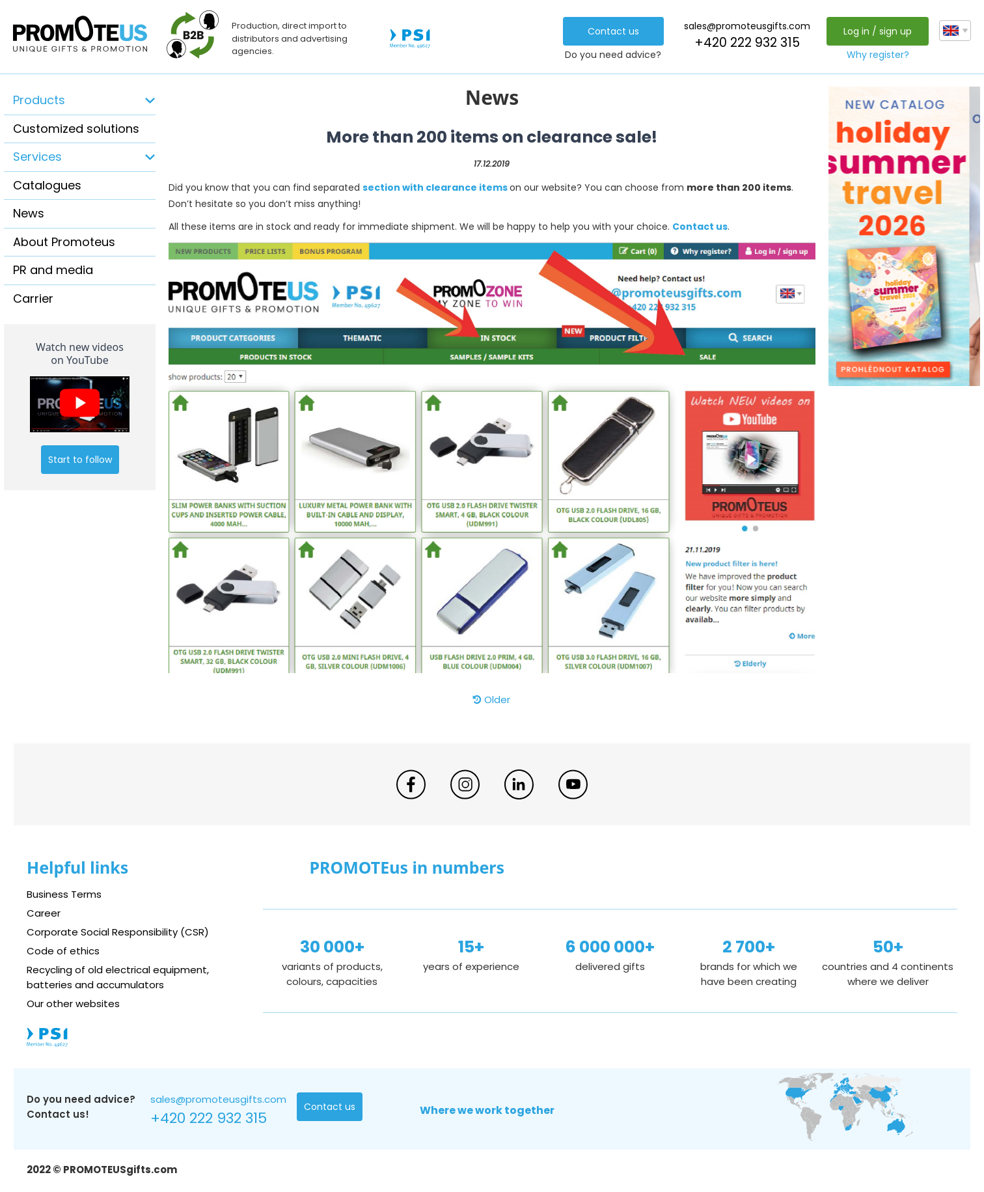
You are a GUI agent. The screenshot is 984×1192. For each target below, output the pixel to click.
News (28, 213)
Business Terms (64, 894)
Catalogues (47, 185)
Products (39, 100)
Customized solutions (76, 128)
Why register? (878, 54)
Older (491, 699)
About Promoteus (64, 242)
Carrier (33, 298)
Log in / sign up (877, 31)
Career (44, 913)
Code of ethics (63, 951)
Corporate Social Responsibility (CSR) (118, 932)
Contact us (613, 31)
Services (37, 156)
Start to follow (80, 459)
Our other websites (73, 1003)
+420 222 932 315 (747, 42)
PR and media (53, 270)
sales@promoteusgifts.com (747, 26)
